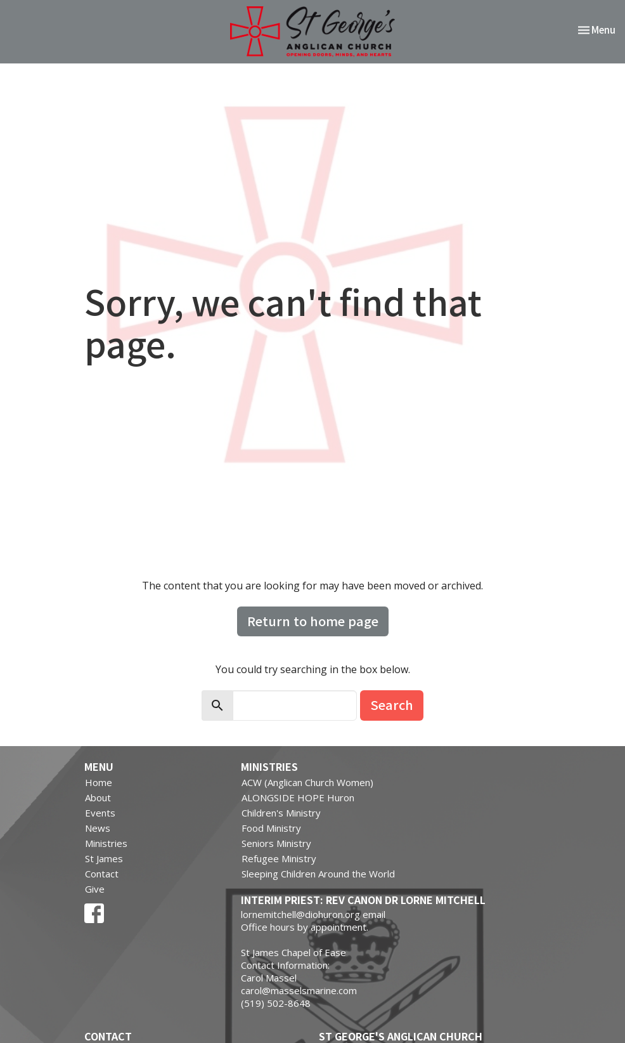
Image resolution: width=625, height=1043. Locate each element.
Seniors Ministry (276, 843)
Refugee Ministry (279, 858)
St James (104, 858)
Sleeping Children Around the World (318, 873)
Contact (102, 873)
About (98, 797)
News (97, 828)
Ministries (106, 843)
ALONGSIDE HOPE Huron (298, 797)
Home (98, 782)
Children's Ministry (281, 812)
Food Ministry (271, 828)
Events (100, 812)
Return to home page (312, 621)
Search (391, 704)
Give (95, 888)
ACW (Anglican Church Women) (307, 782)
